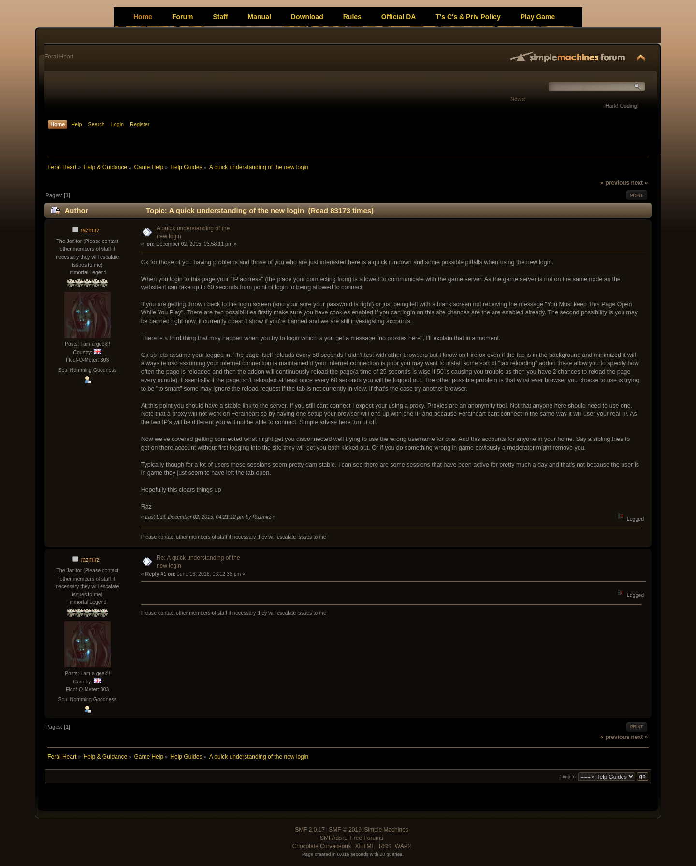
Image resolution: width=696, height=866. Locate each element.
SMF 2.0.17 (310, 829)
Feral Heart (58, 56)
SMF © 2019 (345, 829)
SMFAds (331, 838)
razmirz (90, 230)
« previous (614, 182)
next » (639, 182)
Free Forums (366, 838)
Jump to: (568, 776)
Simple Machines (386, 829)
